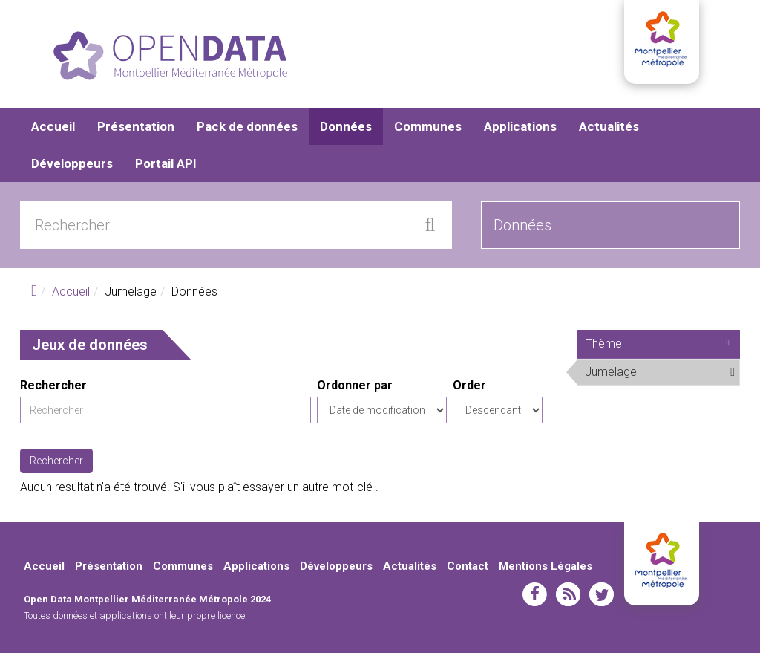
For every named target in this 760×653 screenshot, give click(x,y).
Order (469, 385)
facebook (534, 594)
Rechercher (53, 385)
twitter (601, 594)
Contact (467, 566)
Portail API (166, 163)
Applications (520, 126)
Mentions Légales (545, 566)
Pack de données (247, 126)
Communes (428, 126)
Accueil (53, 126)
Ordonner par (355, 385)
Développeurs (72, 163)
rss (568, 594)
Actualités (609, 126)
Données (346, 126)
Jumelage (662, 374)
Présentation (135, 126)
